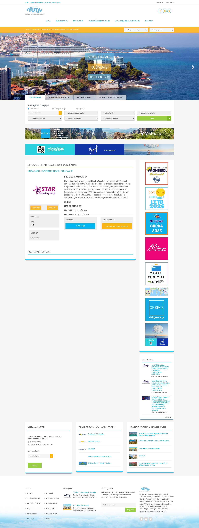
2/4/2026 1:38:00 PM (159, 412)
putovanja (36, 30)
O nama (29, 493)
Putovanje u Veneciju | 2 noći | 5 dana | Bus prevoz (153, 464)
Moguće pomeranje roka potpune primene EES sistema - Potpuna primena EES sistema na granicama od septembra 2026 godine (161, 403)
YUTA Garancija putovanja (84, 492)
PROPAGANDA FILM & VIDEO (99, 456)
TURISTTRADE (94, 441)
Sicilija (142, 456)
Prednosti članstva (52, 498)
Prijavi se (130, 510)
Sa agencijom (36, 442)
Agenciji (82, 109)
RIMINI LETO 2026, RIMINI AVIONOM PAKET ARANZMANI (153, 434)
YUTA (48, 21)
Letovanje (30, 519)
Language (168, 2)
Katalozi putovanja (81, 505)
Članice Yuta (62, 21)
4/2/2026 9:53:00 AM (160, 376)
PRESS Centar (50, 508)
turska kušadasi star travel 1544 (65, 30)
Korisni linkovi (32, 513)
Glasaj (35, 465)
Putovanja (78, 21)
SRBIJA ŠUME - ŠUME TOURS (99, 463)
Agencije (160, 2)
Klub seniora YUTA (52, 513)
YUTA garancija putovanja (127, 21)
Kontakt (149, 21)
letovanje (46, 30)
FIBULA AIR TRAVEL (96, 434)
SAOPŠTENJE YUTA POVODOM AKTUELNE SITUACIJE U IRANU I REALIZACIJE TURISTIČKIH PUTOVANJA (160, 385)
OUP (28, 508)
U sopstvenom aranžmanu (41, 444)
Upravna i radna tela (33, 503)
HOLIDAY (91, 449)
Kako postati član (51, 503)
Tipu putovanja (60, 109)
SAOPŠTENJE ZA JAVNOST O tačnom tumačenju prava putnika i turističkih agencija (160, 369)
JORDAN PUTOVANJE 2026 (149, 448)
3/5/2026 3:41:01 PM (159, 392)
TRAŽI (152, 118)
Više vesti (168, 417)
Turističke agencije (33, 498)
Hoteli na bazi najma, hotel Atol (154, 441)
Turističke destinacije (99, 21)
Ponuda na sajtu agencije (116, 226)
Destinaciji (34, 109)
